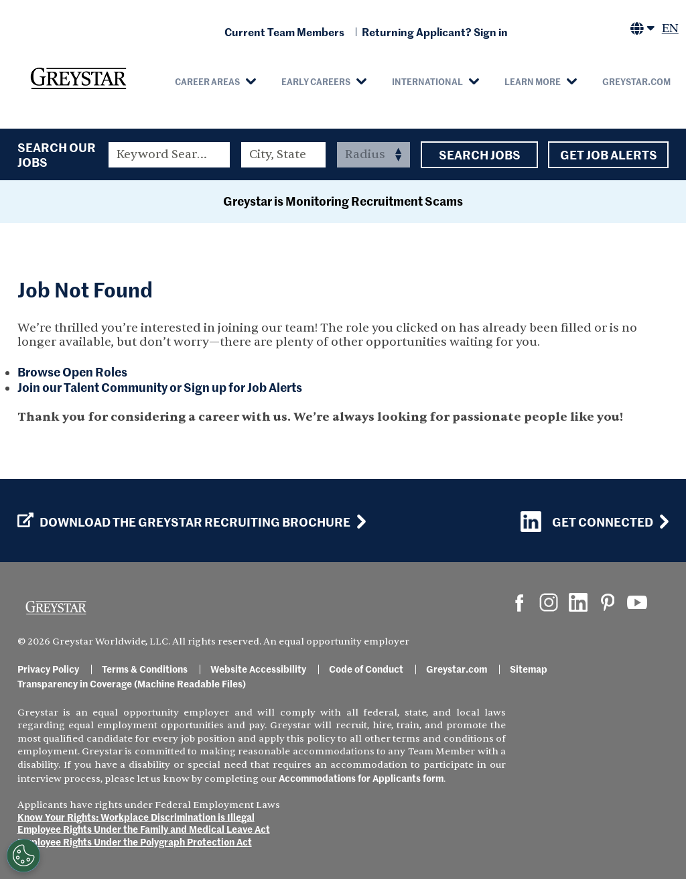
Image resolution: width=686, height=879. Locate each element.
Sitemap (528, 668)
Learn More (532, 81)
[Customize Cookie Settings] (23, 855)
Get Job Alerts (608, 154)
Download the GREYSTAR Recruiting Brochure (183, 522)
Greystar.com (636, 81)
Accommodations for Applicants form (361, 778)
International (427, 81)
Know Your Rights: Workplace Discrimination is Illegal (136, 816)
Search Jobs (479, 154)
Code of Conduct (366, 668)
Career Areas (207, 81)
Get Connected (587, 521)
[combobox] (284, 154)
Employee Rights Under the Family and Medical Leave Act (143, 828)
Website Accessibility (258, 668)
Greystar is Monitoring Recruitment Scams (343, 200)
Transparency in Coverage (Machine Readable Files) (131, 683)
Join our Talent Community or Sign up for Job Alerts (159, 387)
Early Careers (315, 81)
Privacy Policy (48, 668)
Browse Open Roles (72, 371)
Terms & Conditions (145, 668)
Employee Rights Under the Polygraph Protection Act (134, 841)
